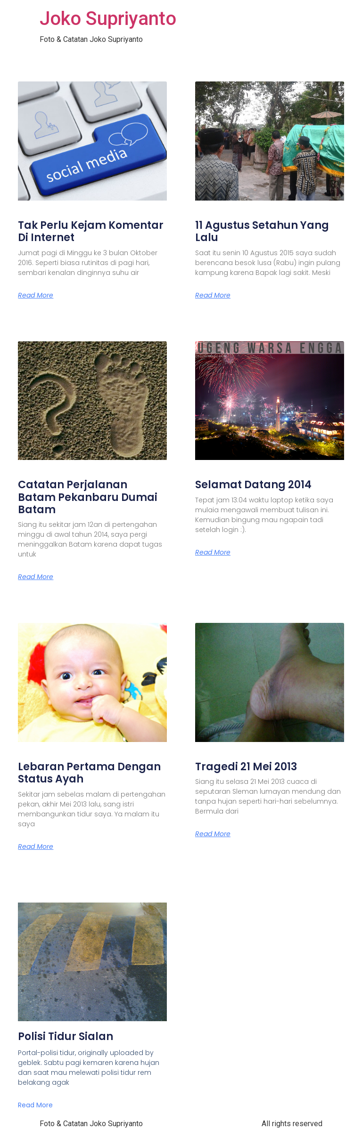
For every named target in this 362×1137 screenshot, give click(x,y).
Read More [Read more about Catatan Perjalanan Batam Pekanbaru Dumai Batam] (35, 576)
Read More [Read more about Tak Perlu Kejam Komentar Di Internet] (35, 295)
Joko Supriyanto (108, 19)
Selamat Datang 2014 (253, 484)
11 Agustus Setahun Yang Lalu (262, 231)
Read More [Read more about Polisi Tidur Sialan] (35, 1105)
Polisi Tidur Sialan (65, 1036)
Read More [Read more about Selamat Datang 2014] (212, 552)
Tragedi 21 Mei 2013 (246, 766)
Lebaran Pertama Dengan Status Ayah (89, 772)
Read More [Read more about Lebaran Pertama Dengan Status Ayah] (35, 846)
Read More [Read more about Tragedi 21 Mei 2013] (212, 834)
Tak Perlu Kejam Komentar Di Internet (91, 231)
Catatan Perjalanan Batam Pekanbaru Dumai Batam (87, 497)
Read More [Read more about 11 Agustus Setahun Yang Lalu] (212, 295)
